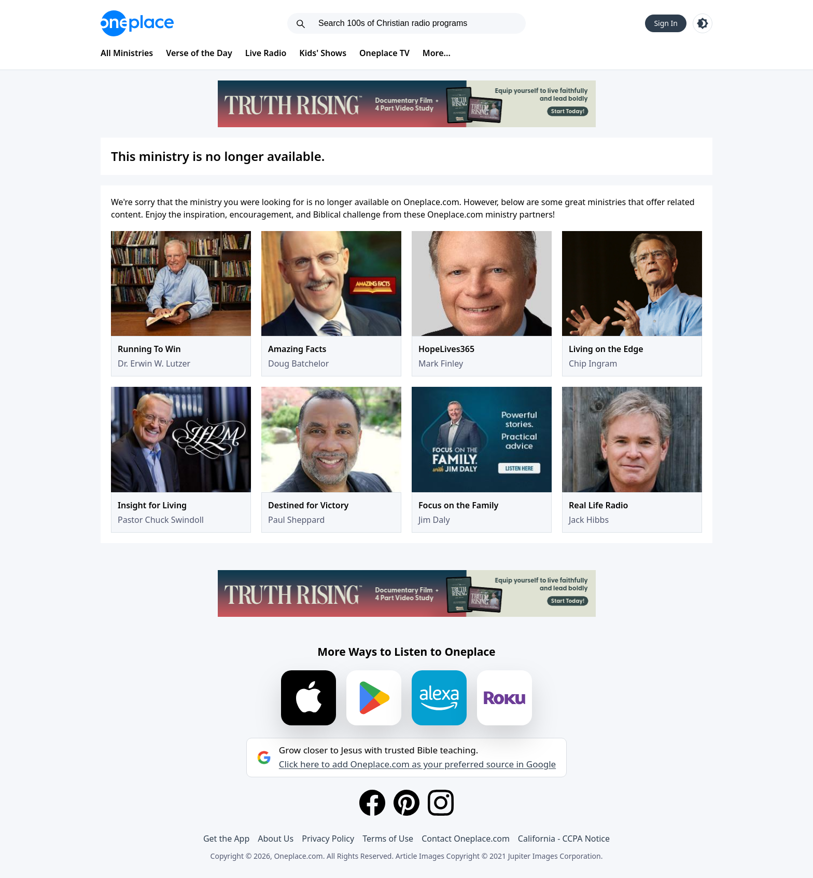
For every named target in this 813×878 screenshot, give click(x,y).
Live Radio (266, 53)
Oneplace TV (384, 53)
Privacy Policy (328, 838)
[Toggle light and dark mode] (702, 23)
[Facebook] (372, 803)
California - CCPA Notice (564, 838)
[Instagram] (441, 803)
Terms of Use (387, 838)
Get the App (226, 838)
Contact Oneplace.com (466, 838)
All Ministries (127, 53)
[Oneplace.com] (137, 23)
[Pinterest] (406, 803)
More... (437, 53)
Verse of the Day (199, 53)
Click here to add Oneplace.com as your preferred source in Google (417, 764)
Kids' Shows (322, 53)
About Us (275, 838)
